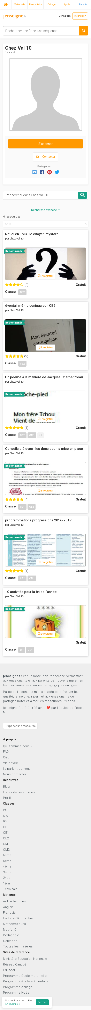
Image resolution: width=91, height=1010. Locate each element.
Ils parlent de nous (17, 769)
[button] (34, 172)
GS (5, 821)
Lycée (67, 4)
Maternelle (19, 4)
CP (5, 827)
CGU (6, 757)
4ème (7, 866)
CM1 (6, 844)
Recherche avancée (45, 210)
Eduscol (9, 970)
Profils (8, 798)
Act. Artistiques (14, 901)
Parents (83, 4)
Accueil (5, 4)
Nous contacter (14, 774)
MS (5, 816)
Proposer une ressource (20, 725)
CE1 (6, 832)
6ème (7, 855)
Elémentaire (35, 4)
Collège (51, 4)
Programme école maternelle (25, 976)
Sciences (10, 941)
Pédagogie (11, 935)
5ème (7, 861)
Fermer (42, 1002)
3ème (7, 872)
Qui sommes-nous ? (17, 746)
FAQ (6, 752)
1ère (6, 883)
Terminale (10, 889)
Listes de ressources (19, 792)
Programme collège (18, 987)
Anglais (8, 907)
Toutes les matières (18, 946)
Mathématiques (14, 924)
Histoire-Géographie (18, 918)
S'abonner (45, 144)
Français (9, 912)
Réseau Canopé (15, 964)
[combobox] (45, 30)
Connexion (65, 16)
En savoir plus (12, 1004)
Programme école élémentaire (26, 981)
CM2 (6, 850)
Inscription (80, 16)
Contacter (45, 157)
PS (5, 810)
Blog (6, 786)
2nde (6, 878)
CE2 (6, 838)
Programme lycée (16, 992)
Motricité (9, 929)
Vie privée (10, 763)
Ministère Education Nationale (25, 959)
